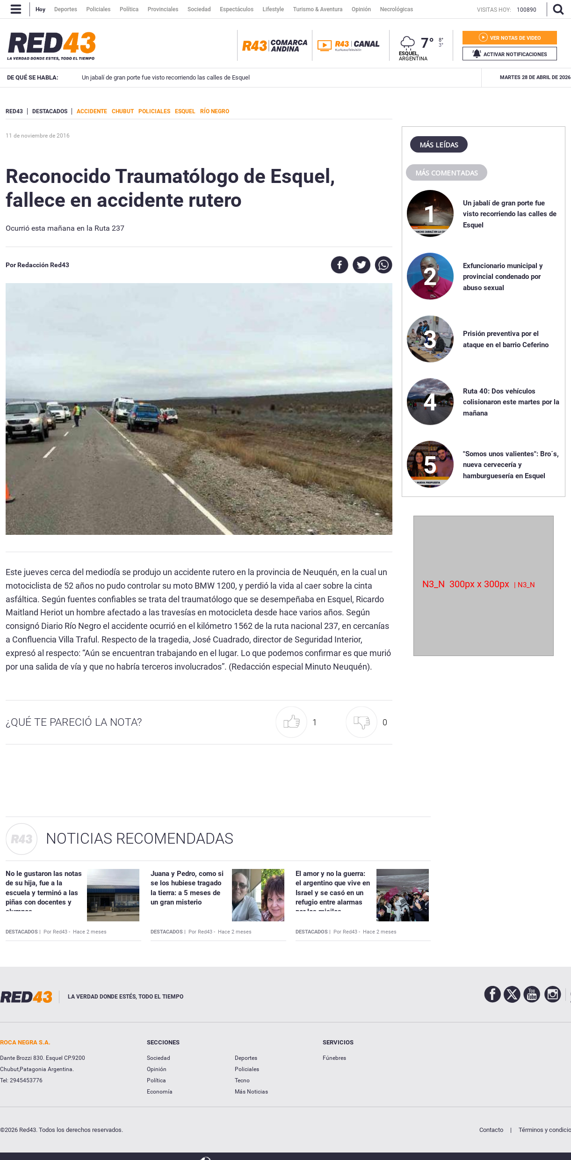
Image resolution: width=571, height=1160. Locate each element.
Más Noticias (251, 1091)
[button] (298, 722)
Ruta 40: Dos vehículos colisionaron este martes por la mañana (511, 402)
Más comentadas (446, 172)
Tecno (242, 1080)
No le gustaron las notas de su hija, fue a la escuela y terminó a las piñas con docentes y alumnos (44, 892)
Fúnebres (334, 1058)
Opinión (156, 1069)
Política (156, 1080)
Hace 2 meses (90, 932)
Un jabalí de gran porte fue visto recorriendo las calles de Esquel (510, 214)
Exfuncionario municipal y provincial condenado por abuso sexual (456, 77)
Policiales (247, 1069)
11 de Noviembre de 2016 (38, 135)
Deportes (246, 1058)
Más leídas (438, 144)
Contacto (491, 1129)
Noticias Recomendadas (139, 838)
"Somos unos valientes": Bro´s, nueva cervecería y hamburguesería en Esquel (511, 465)
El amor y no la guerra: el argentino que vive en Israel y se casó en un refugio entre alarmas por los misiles (333, 892)
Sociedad (158, 1058)
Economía (160, 1091)
